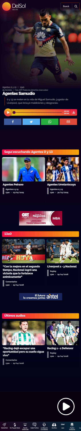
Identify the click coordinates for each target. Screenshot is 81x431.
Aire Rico (54, 428)
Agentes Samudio (18, 93)
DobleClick (4, 428)
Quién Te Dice (35, 428)
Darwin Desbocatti (25, 428)
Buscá (66, 6)
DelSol (19, 5)
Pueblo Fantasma (72, 428)
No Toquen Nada (15, 428)
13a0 (62, 428)
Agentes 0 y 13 (9, 87)
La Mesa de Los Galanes (44, 428)
